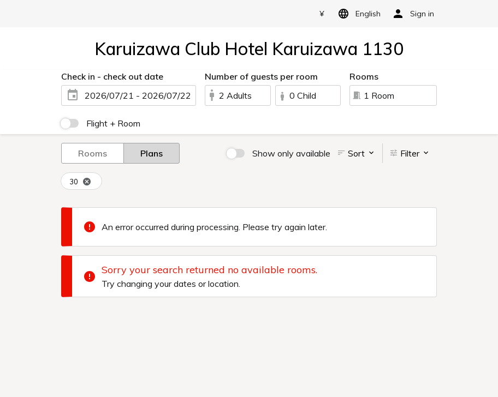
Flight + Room (113, 123)
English (357, 13)
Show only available (291, 153)
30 (80, 182)
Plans (151, 153)
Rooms (92, 153)
